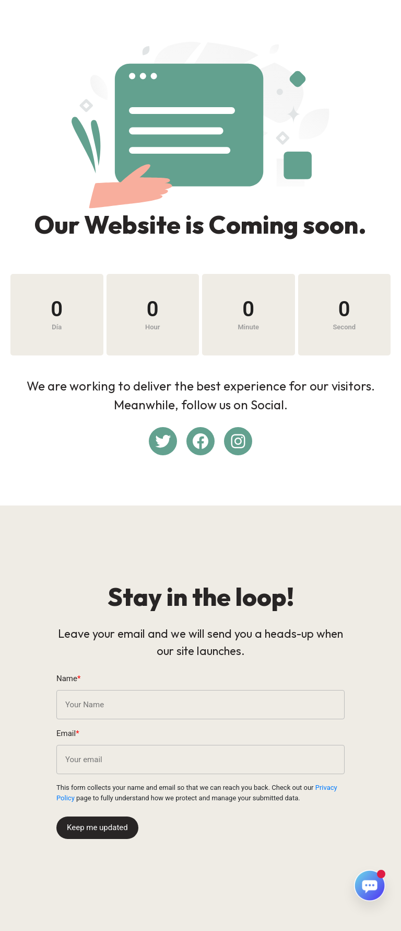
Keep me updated (97, 827)
